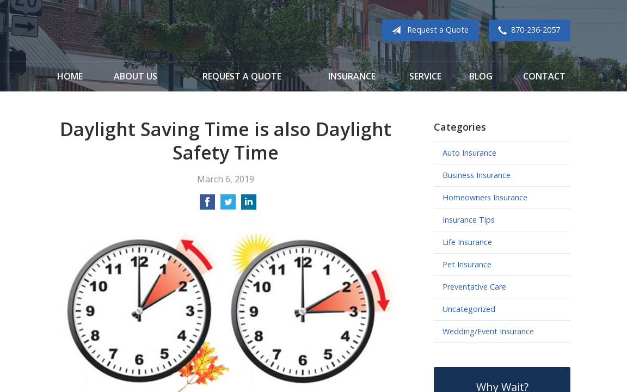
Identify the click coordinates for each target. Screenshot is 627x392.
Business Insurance (476, 175)
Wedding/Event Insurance (488, 331)
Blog (481, 76)
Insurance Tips (468, 220)
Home (70, 76)
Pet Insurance (466, 264)
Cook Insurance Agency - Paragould (125, 31)
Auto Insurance (469, 153)
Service (425, 76)
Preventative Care (474, 286)
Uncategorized (468, 309)
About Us (135, 76)
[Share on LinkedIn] (248, 205)
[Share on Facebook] (207, 205)
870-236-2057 (527, 30)
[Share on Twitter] (228, 205)
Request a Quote (428, 30)
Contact (544, 76)
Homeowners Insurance (484, 197)
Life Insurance (467, 242)
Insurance (352, 76)
